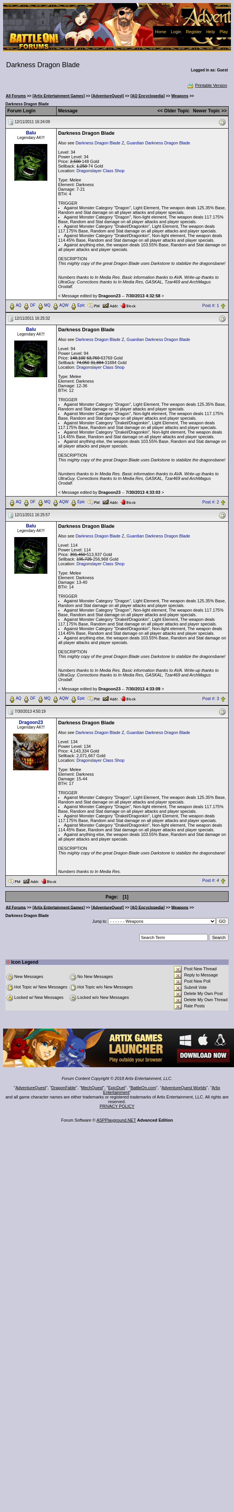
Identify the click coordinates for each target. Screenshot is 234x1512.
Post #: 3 (210, 698)
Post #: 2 (210, 502)
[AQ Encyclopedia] (147, 96)
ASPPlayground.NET (116, 1120)
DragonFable (63, 1087)
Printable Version (207, 85)
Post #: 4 (210, 880)
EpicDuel (116, 1087)
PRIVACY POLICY (117, 1106)
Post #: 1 (210, 305)
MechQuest (92, 1087)
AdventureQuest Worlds (184, 1087)
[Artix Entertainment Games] (58, 96)
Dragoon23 (31, 722)
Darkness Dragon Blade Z (99, 143)
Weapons (179, 96)
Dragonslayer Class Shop (101, 170)
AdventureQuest (30, 1087)
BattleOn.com (143, 1087)
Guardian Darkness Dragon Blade (158, 143)
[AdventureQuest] (107, 96)
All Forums (16, 96)
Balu (31, 133)
